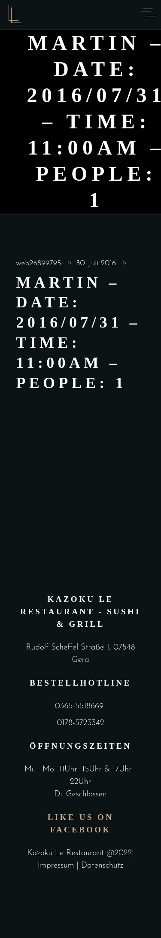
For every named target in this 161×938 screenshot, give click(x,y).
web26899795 (40, 263)
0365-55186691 (80, 706)
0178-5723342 (80, 723)
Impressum (57, 866)
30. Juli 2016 (97, 263)
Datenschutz (102, 866)
